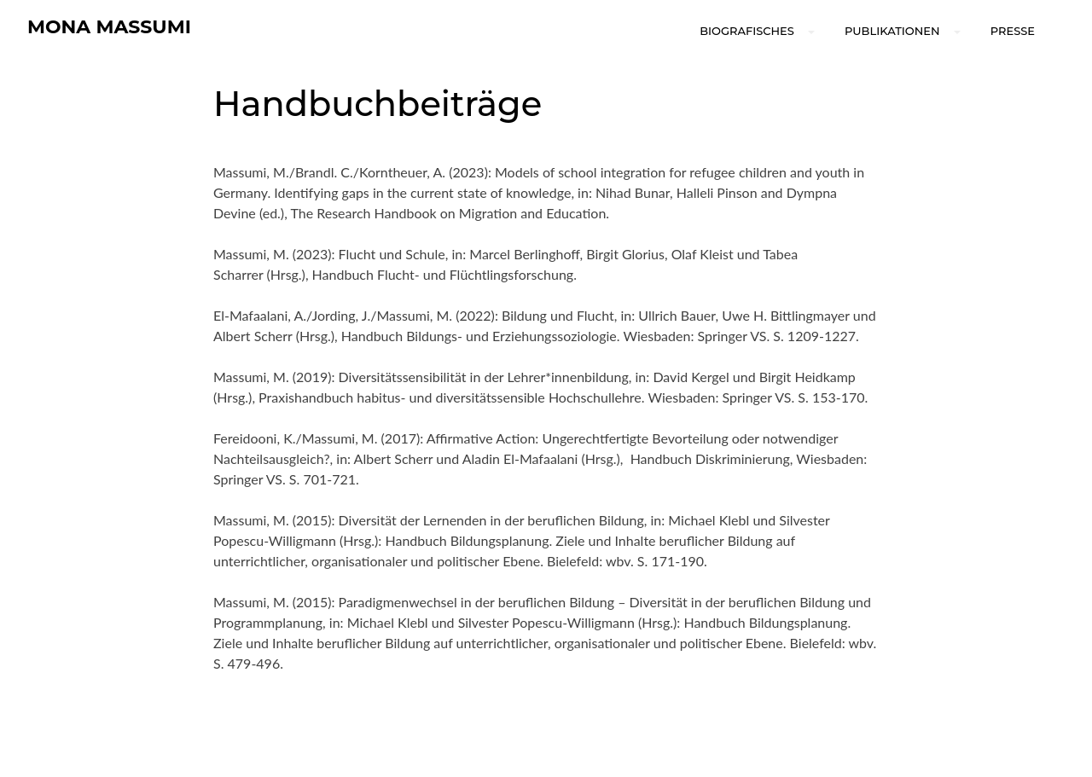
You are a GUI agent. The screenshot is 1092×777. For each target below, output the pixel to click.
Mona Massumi (109, 26)
